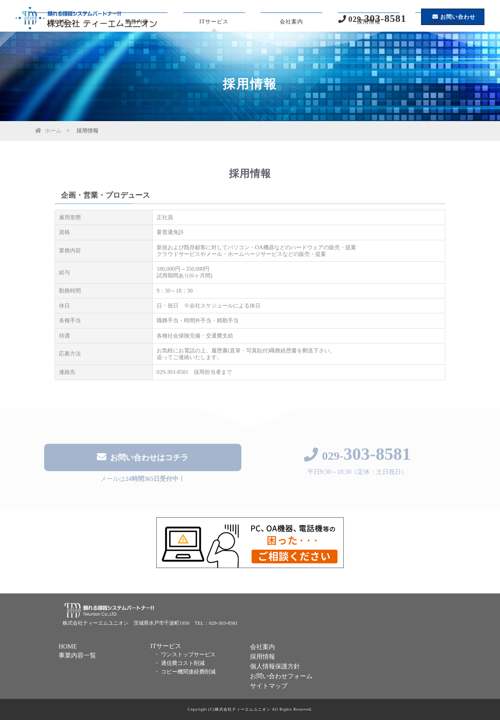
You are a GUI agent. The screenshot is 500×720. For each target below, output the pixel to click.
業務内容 (136, 49)
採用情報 (368, 49)
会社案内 (291, 49)
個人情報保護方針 (275, 666)
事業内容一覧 (77, 655)
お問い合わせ (446, 49)
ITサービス (214, 49)
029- (357, 456)
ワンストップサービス (188, 654)
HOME (59, 49)
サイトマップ (269, 685)
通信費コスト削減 (183, 663)
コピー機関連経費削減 (188, 672)
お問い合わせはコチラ (142, 458)
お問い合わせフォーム (281, 676)
